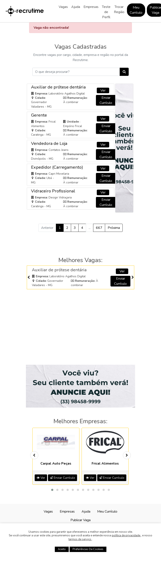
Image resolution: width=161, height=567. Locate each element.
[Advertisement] (80, 322)
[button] (52, 490)
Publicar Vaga (80, 520)
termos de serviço (80, 539)
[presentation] (28, 277)
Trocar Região (119, 9)
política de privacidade (126, 535)
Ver (103, 90)
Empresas (90, 6)
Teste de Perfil (106, 12)
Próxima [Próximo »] (114, 227)
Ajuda (75, 6)
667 (99, 227)
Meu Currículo (136, 10)
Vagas (63, 6)
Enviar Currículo (106, 100)
